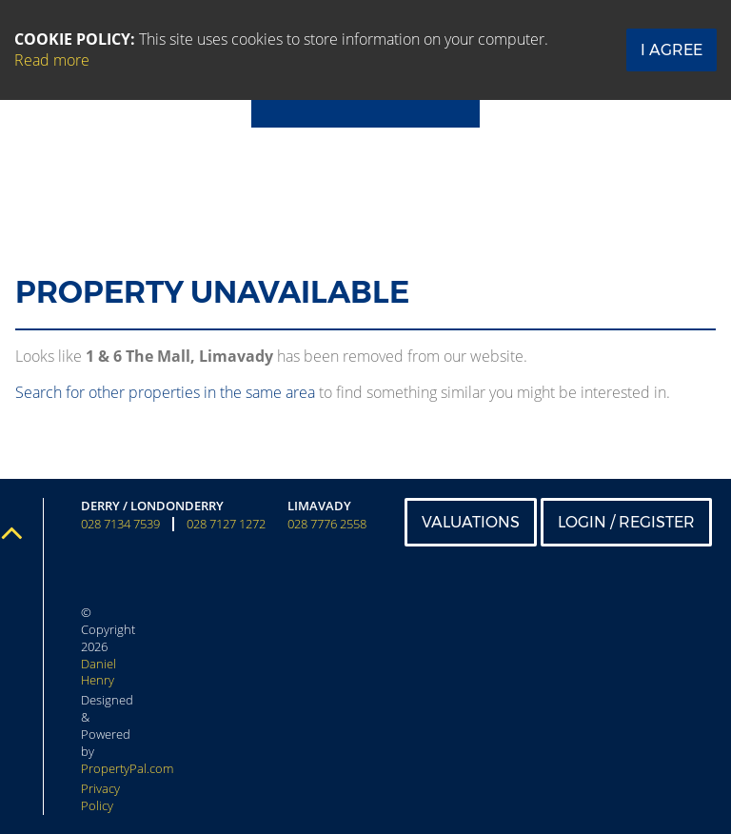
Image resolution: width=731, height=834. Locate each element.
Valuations (471, 522)
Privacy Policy (100, 797)
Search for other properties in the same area (165, 392)
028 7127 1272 (226, 524)
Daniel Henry (98, 672)
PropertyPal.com (127, 768)
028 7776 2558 (326, 524)
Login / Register (626, 522)
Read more (51, 60)
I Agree (671, 50)
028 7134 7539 (120, 524)
